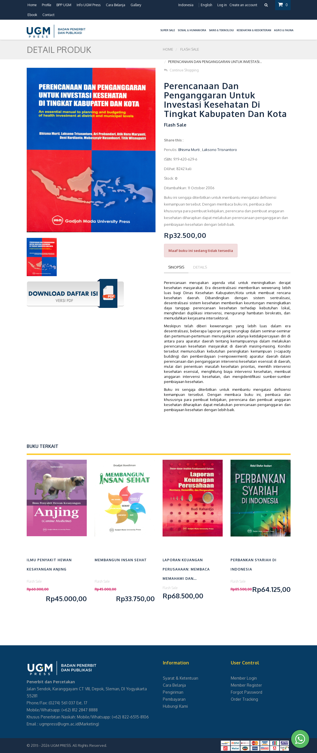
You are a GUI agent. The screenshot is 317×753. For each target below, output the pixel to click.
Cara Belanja (115, 5)
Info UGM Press (89, 5)
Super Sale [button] (167, 30)
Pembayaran (174, 699)
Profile (46, 5)
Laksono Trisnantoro (219, 149)
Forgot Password (246, 692)
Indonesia (185, 5)
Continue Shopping (181, 70)
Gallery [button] (136, 5)
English (206, 5)
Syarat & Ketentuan (180, 678)
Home (32, 5)
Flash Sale (189, 49)
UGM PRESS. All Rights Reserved (78, 745)
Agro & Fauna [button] (283, 30)
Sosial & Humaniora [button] (192, 30)
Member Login (244, 678)
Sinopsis (176, 267)
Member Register (246, 685)
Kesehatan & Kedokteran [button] (254, 30)
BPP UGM (63, 5)
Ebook (32, 15)
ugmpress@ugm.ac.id (59, 724)
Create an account (243, 5)
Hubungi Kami (175, 706)
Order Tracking (244, 699)
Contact (48, 15)
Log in (222, 5)
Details (200, 267)
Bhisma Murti (189, 149)
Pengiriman (173, 692)
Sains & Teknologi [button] (221, 30)
